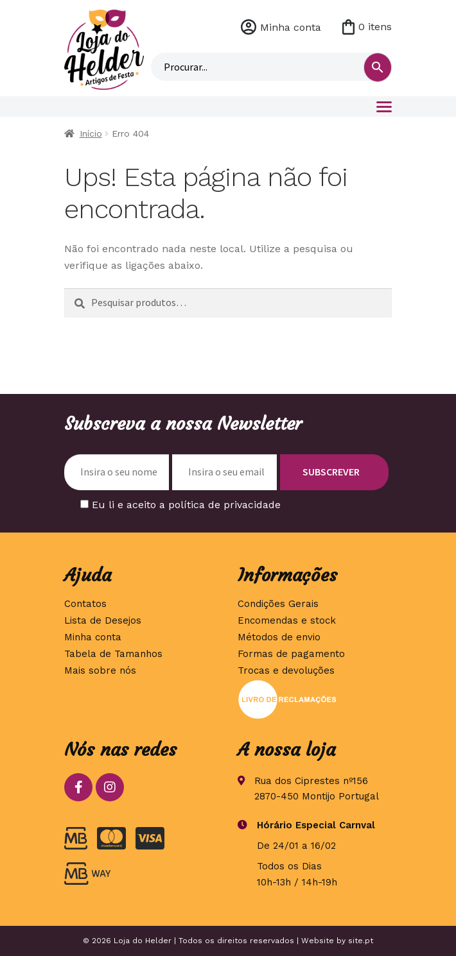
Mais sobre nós (100, 670)
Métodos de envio (279, 637)
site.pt (360, 940)
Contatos (85, 604)
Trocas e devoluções (286, 670)
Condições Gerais (278, 604)
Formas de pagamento (291, 654)
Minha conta (290, 27)
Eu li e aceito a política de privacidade (186, 505)
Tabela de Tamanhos (113, 654)
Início (91, 133)
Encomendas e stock (287, 620)
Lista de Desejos (102, 620)
